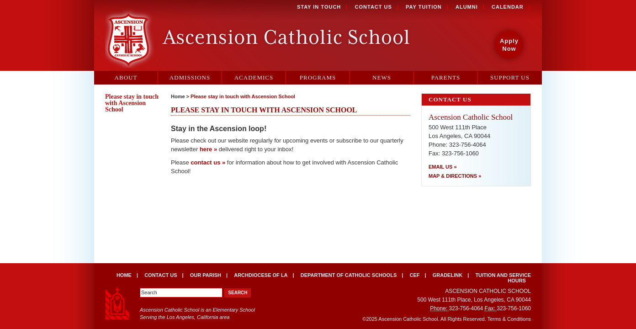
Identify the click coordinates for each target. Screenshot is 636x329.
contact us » (208, 162)
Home (178, 96)
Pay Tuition (424, 7)
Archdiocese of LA (260, 275)
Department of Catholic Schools (349, 275)
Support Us (510, 77)
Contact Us (373, 7)
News (381, 77)
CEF (414, 275)
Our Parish (205, 275)
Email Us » (443, 167)
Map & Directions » (455, 176)
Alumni (467, 7)
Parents (446, 77)
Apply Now (509, 44)
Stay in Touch (319, 7)
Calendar (508, 7)
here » (208, 149)
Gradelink (447, 275)
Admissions (190, 77)
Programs (318, 77)
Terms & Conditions (509, 319)
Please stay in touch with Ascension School (243, 96)
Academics (254, 77)
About (126, 77)
